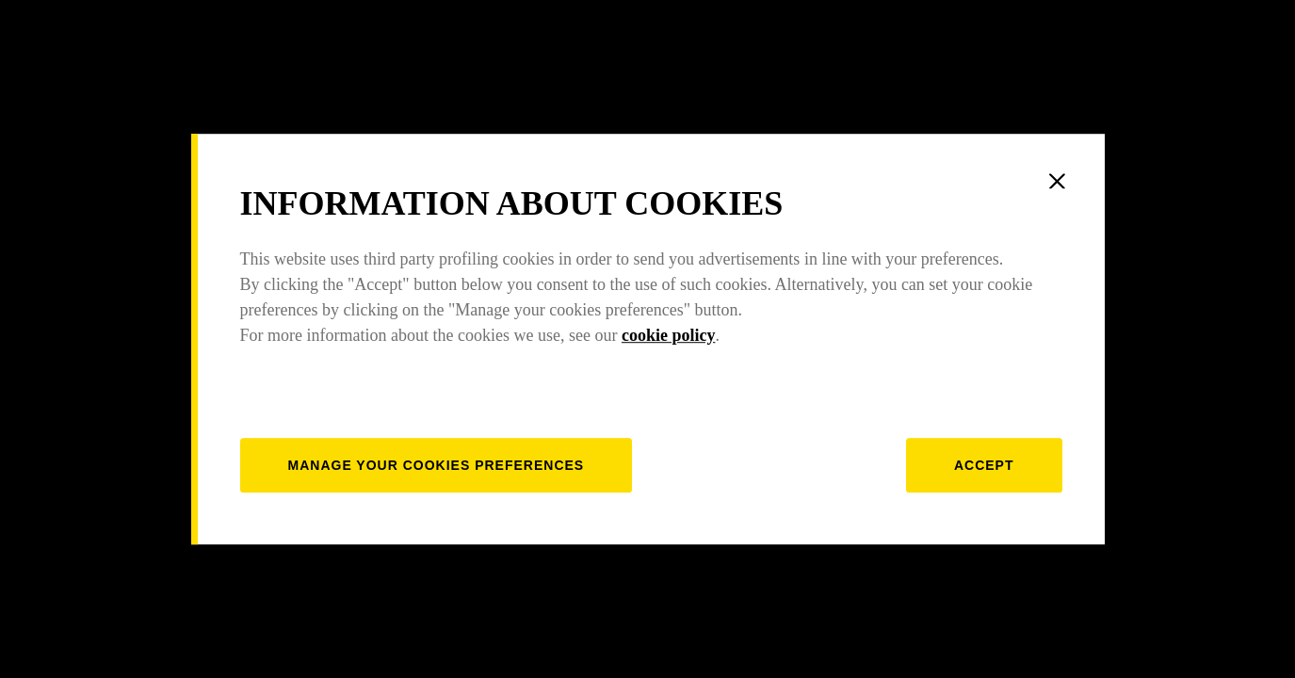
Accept (984, 465)
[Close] (1057, 181)
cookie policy (669, 335)
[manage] (436, 465)
